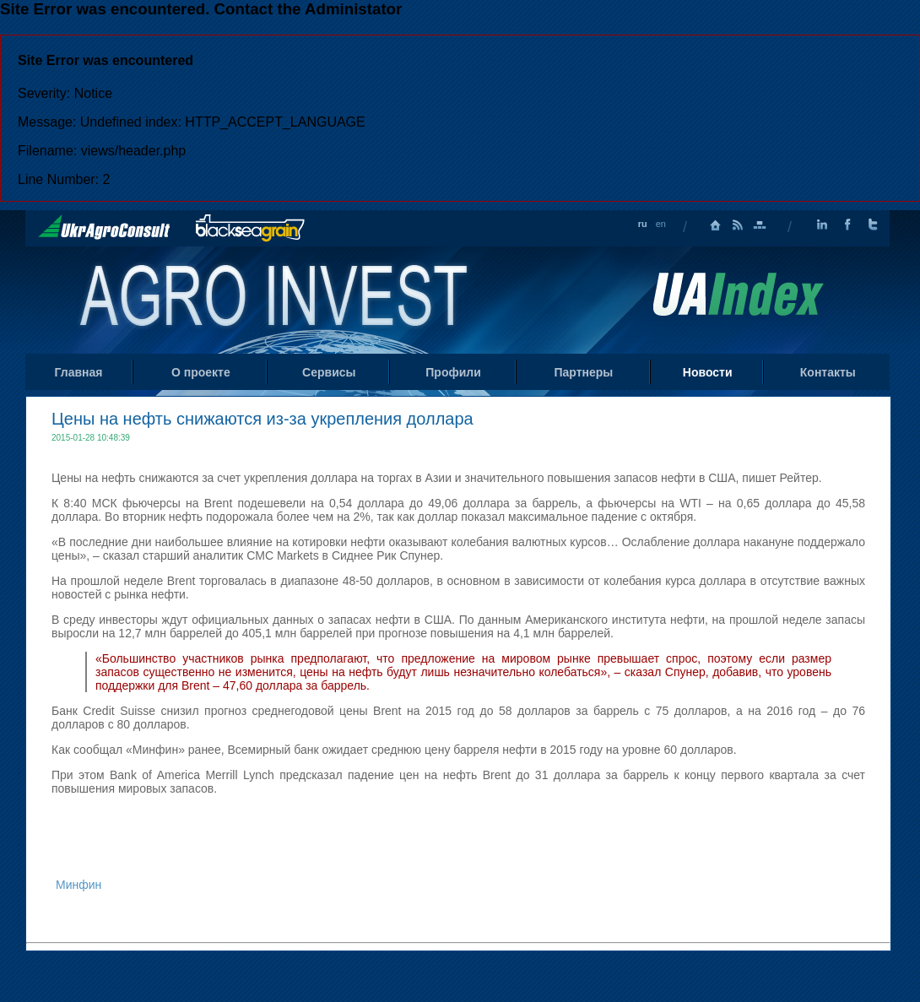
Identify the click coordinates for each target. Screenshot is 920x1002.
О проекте (200, 372)
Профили (453, 372)
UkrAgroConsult (104, 227)
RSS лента (737, 225)
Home (275, 299)
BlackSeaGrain (250, 228)
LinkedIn (822, 225)
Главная (715, 225)
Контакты (828, 372)
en (661, 224)
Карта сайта (759, 225)
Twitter (872, 225)
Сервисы (328, 372)
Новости (708, 372)
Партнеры (583, 372)
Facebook (847, 225)
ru (642, 224)
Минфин (78, 884)
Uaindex (737, 294)
